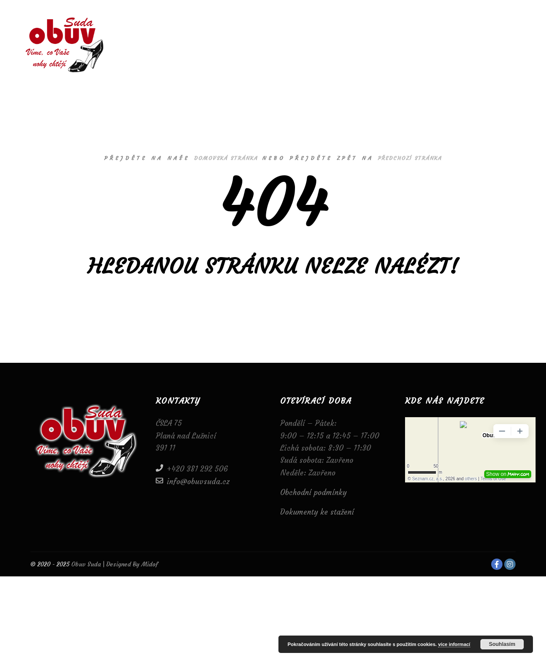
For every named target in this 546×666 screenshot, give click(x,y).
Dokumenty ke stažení (317, 512)
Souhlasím (502, 644)
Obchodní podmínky (313, 492)
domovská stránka (226, 158)
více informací (454, 644)
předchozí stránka (410, 158)
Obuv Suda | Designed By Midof (114, 564)
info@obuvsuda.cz (193, 480)
